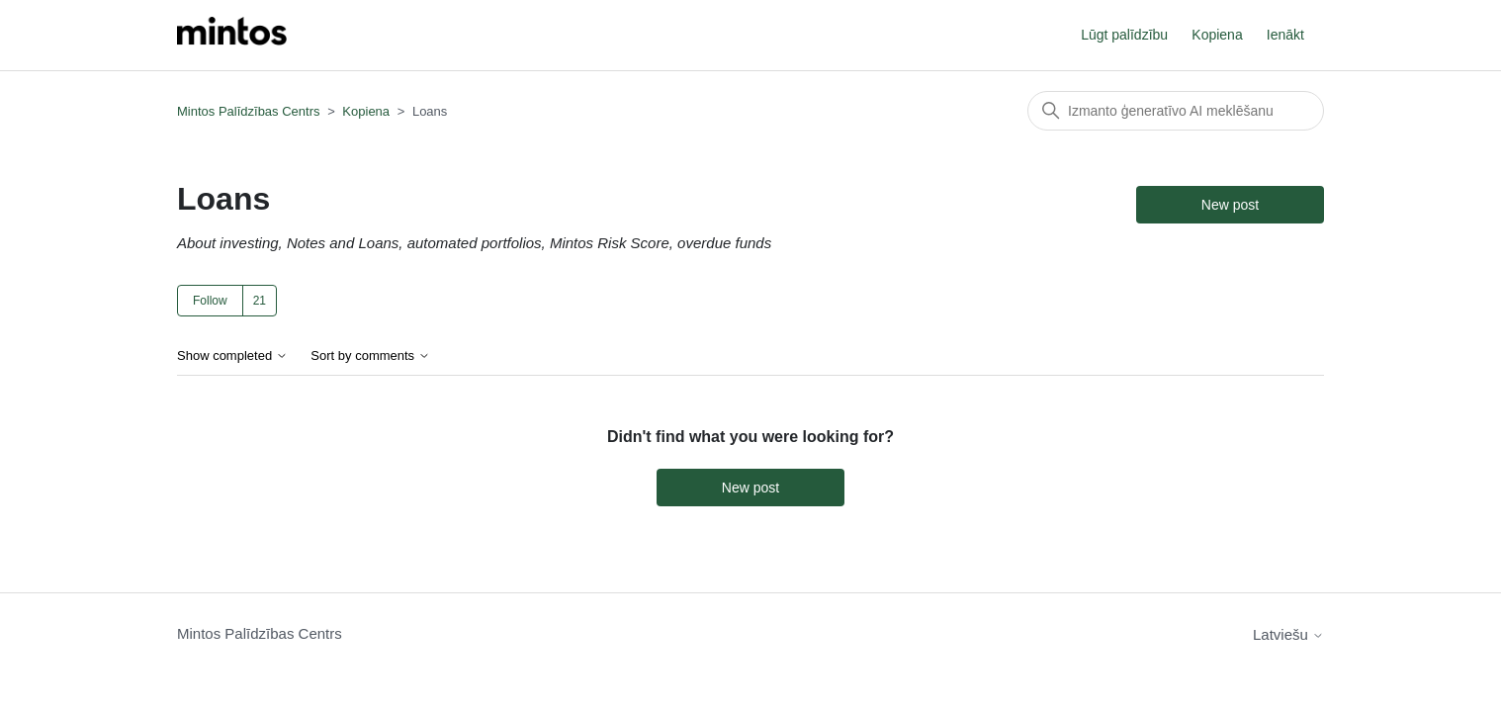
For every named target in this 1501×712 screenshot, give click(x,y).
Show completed (232, 356)
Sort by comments (369, 356)
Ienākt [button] (1285, 35)
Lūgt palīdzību (1124, 35)
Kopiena (1217, 35)
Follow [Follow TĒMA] (210, 301)
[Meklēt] (1175, 111)
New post (1230, 205)
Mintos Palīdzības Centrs (248, 111)
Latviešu (1288, 634)
